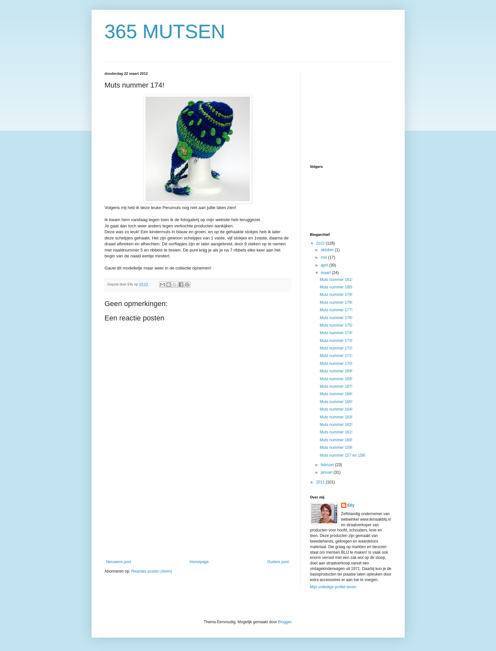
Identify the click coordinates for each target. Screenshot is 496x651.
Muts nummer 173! (336, 340)
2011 (321, 482)
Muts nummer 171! (336, 355)
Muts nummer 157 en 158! (342, 455)
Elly (351, 505)
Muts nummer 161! (336, 432)
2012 (321, 243)
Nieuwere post (118, 562)
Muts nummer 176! (336, 318)
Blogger (285, 622)
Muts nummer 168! (336, 379)
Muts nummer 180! (336, 287)
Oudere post (278, 562)
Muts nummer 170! (336, 363)
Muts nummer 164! (336, 409)
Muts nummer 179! (336, 294)
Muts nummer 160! (336, 440)
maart (326, 272)
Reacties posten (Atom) (151, 571)
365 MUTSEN (165, 31)
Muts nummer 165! (336, 401)
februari (328, 465)
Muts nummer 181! (336, 279)
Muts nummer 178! (336, 302)
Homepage (199, 562)
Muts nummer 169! (336, 371)
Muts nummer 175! (336, 325)
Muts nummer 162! (336, 424)
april (325, 265)
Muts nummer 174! (336, 333)
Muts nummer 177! (336, 310)
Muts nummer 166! (336, 394)
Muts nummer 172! (336, 348)
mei (324, 257)
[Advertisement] (198, 510)
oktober (328, 250)
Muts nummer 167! (336, 386)
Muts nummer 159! (336, 447)
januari (327, 472)
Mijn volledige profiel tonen (333, 587)
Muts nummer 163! (336, 417)
